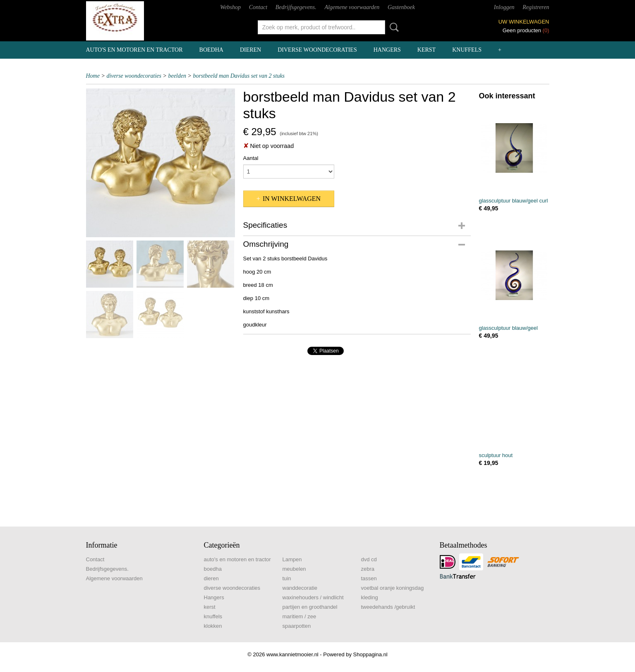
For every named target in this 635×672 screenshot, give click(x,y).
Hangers (387, 50)
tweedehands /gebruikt (388, 607)
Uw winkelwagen (523, 22)
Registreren (535, 7)
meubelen (294, 569)
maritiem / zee (299, 616)
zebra (368, 569)
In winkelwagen (292, 198)
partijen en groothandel (310, 607)
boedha (211, 50)
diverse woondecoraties (317, 50)
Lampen (292, 559)
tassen (369, 578)
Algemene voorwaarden (351, 7)
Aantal (251, 158)
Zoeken (392, 27)
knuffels (467, 50)
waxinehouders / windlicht (313, 597)
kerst (426, 50)
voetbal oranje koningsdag (392, 588)
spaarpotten (297, 626)
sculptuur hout (496, 455)
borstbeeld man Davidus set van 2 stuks (239, 76)
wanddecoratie (300, 588)
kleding (369, 597)
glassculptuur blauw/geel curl (513, 201)
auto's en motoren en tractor (134, 50)
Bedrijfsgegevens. (296, 7)
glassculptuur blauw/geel (508, 328)
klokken (213, 626)
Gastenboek (401, 7)
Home (93, 76)
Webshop (230, 7)
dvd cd (369, 559)
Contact (258, 7)
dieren (250, 50)
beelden (177, 76)
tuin (287, 578)
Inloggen (504, 7)
